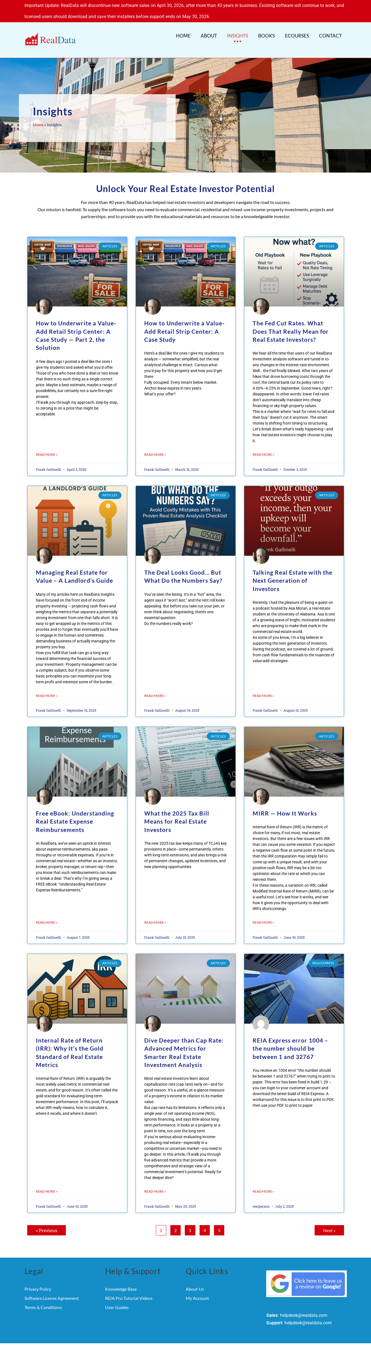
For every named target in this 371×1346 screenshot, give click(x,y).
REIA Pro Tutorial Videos (129, 1289)
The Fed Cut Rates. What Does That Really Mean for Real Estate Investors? (291, 322)
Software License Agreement (51, 1289)
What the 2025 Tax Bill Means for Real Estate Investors (176, 812)
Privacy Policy (37, 1280)
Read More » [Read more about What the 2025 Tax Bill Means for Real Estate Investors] (155, 913)
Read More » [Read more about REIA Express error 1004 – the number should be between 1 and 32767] (263, 1182)
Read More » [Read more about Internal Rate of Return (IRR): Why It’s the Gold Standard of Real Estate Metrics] (47, 1182)
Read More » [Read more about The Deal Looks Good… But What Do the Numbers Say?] (155, 687)
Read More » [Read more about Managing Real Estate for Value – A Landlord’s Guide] (47, 687)
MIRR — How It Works (285, 804)
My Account (197, 1289)
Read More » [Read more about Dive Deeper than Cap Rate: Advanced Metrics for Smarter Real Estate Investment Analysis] (155, 1182)
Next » (329, 1221)
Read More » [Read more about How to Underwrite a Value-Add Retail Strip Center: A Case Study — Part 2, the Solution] (47, 445)
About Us (195, 1280)
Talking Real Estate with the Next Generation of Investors (292, 571)
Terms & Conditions (43, 1298)
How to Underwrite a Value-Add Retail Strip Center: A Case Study (184, 322)
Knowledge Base (121, 1280)
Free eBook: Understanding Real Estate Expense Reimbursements (75, 812)
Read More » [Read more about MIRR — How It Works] (263, 913)
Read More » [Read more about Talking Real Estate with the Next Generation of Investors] (263, 687)
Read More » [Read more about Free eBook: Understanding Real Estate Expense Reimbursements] (47, 913)
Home (38, 116)
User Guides (117, 1298)
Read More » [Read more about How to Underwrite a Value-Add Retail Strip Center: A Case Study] (155, 445)
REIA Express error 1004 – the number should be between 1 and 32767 (290, 1039)
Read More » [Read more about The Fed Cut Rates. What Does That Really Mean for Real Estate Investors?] (263, 445)
